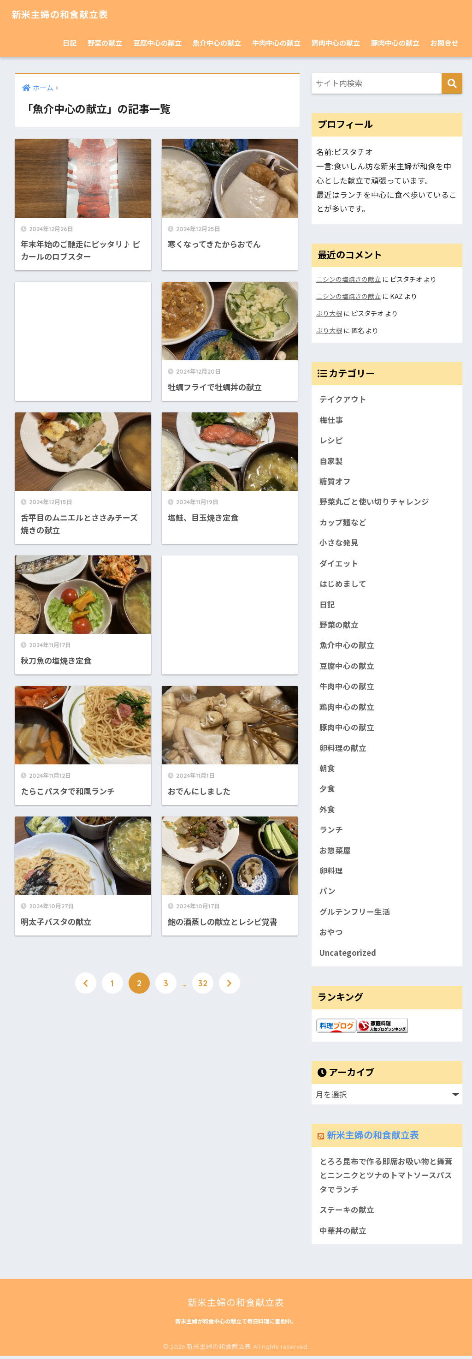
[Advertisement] (83, 337)
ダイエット (339, 562)
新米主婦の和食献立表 (67, 14)
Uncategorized (347, 954)
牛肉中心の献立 (276, 43)
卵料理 (331, 871)
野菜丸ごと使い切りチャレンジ (374, 501)
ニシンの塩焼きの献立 (348, 279)
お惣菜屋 (335, 851)
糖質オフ (335, 480)
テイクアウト (342, 397)
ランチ (331, 830)
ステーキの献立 (346, 1212)
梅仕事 (331, 418)
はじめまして (342, 583)
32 (202, 979)
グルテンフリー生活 (354, 913)
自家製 (331, 459)
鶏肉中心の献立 (336, 43)
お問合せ (444, 43)
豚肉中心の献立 (395, 43)
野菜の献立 (105, 43)
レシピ (331, 439)
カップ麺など (342, 521)
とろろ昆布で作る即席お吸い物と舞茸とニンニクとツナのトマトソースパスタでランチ (386, 1177)
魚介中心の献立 (217, 43)
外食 (327, 810)
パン (327, 892)
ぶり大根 (329, 312)
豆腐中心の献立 (157, 43)
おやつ (331, 934)
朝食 (327, 769)
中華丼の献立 (342, 1232)
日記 (70, 43)
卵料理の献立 (342, 748)
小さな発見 (339, 542)
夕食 (327, 789)
